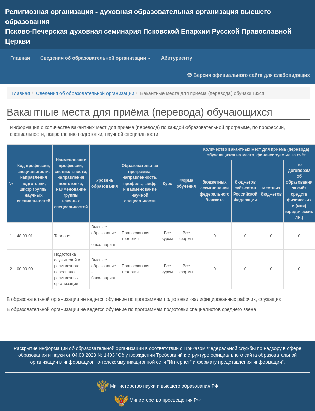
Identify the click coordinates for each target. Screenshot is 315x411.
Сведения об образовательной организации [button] (95, 58)
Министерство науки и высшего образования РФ (164, 386)
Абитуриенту (176, 58)
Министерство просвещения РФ (165, 400)
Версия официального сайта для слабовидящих (248, 75)
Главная (22, 57)
